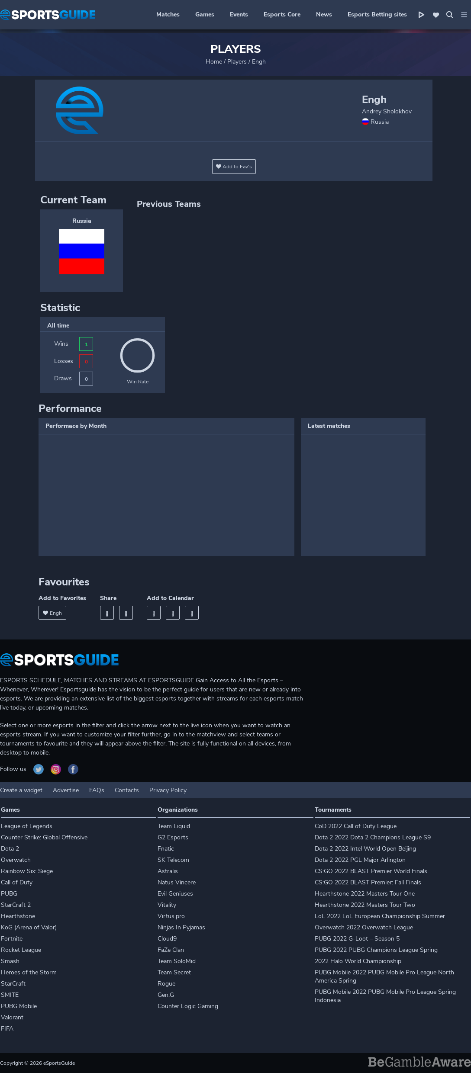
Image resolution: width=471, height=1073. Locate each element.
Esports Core (282, 14)
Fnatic (166, 849)
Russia (81, 221)
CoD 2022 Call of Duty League (356, 826)
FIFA (7, 1029)
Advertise (66, 790)
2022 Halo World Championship (358, 961)
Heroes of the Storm (29, 972)
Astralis (168, 871)
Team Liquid (174, 826)
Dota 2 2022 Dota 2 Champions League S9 (373, 837)
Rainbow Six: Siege (27, 871)
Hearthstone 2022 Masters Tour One (365, 894)
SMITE (10, 995)
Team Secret (174, 972)
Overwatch (16, 860)
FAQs (96, 790)
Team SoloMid (177, 961)
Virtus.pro (171, 916)
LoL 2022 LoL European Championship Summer (380, 916)
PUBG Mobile (19, 1006)
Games (204, 14)
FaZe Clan (171, 950)
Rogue (166, 984)
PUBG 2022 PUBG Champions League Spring (376, 950)
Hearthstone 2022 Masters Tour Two (365, 905)
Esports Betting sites (377, 14)
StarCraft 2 (16, 905)
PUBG (9, 894)
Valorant (12, 1017)
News (324, 14)
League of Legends (26, 826)
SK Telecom (173, 860)
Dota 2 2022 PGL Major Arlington (360, 860)
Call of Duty (16, 882)
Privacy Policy (168, 790)
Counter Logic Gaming (188, 1006)
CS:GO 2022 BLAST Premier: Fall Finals (368, 882)
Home (214, 62)
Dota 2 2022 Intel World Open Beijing (365, 849)
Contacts (127, 790)
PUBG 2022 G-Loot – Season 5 (357, 939)
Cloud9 (167, 939)
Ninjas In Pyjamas (181, 927)
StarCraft (13, 984)
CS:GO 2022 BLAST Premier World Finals (371, 871)
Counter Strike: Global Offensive (44, 837)
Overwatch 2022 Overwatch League (364, 927)
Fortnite (12, 939)
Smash (10, 961)
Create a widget (21, 790)
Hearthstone (18, 916)
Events (239, 14)
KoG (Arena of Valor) (29, 927)
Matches (168, 14)
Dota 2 (10, 849)
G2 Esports (173, 837)
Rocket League (21, 950)
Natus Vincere (177, 882)
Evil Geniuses (175, 894)
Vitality (167, 905)
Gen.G (166, 995)
